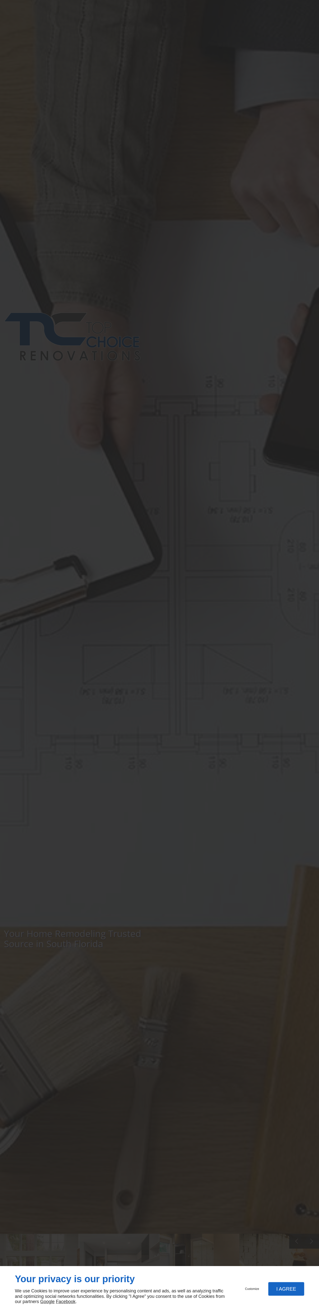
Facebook (65, 1301)
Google (47, 1301)
